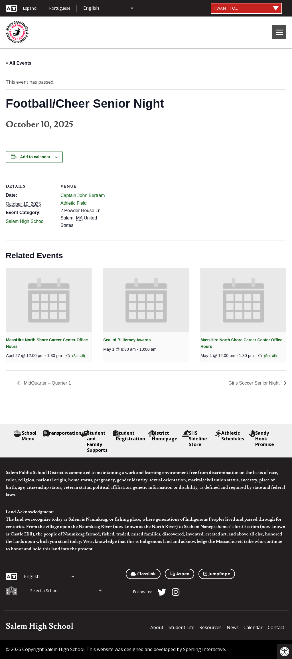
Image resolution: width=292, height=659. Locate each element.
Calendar (253, 627)
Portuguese (59, 8)
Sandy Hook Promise (261, 438)
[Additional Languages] (108, 8)
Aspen (179, 573)
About (156, 627)
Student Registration (130, 436)
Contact (276, 627)
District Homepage (163, 436)
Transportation (62, 433)
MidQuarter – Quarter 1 (47, 383)
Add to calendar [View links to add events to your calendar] (35, 157)
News (233, 627)
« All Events (18, 63)
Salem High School (25, 221)
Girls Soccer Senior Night (254, 383)
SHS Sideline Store (194, 438)
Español (30, 8)
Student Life (181, 627)
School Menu (25, 436)
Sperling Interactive (204, 649)
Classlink (143, 573)
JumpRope (216, 573)
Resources (210, 627)
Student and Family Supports (94, 441)
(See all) (78, 356)
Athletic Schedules (229, 436)
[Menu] (279, 32)
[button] (284, 651)
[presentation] (49, 300)
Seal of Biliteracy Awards (127, 340)
